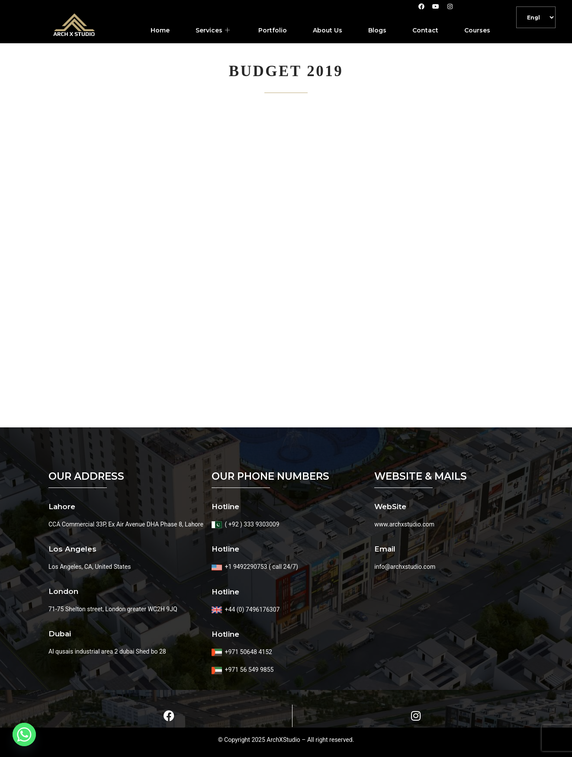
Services (213, 30)
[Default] (536, 17)
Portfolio (272, 30)
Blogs (377, 30)
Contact (425, 30)
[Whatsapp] (24, 734)
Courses (477, 30)
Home (160, 30)
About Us (327, 30)
